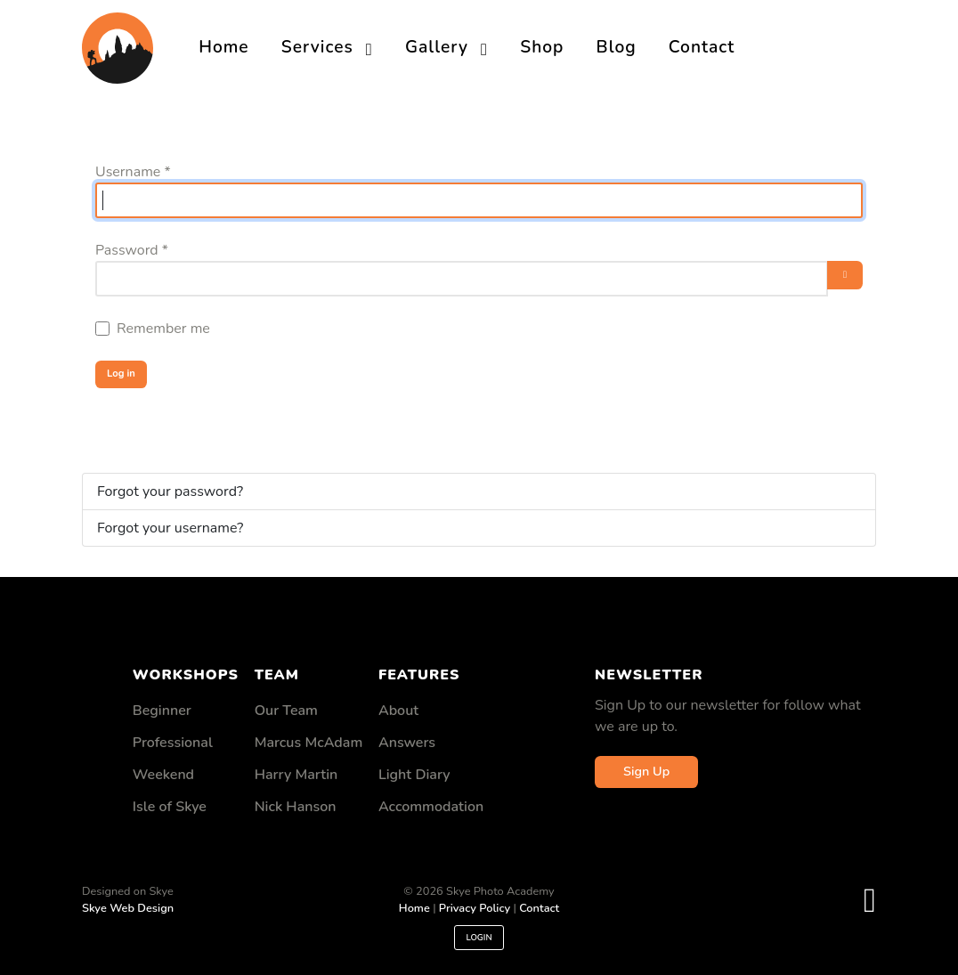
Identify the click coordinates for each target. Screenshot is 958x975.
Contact (539, 908)
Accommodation (430, 807)
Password (131, 250)
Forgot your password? (170, 491)
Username (133, 172)
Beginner (162, 710)
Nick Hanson (296, 807)
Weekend (163, 774)
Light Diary (414, 774)
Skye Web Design (128, 908)
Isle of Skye (170, 807)
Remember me (163, 328)
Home (414, 908)
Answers (406, 742)
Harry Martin (296, 774)
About (398, 710)
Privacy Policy (474, 908)
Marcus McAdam (309, 742)
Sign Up (646, 771)
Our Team (286, 710)
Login (478, 938)
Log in (121, 373)
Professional (173, 742)
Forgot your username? (170, 528)
